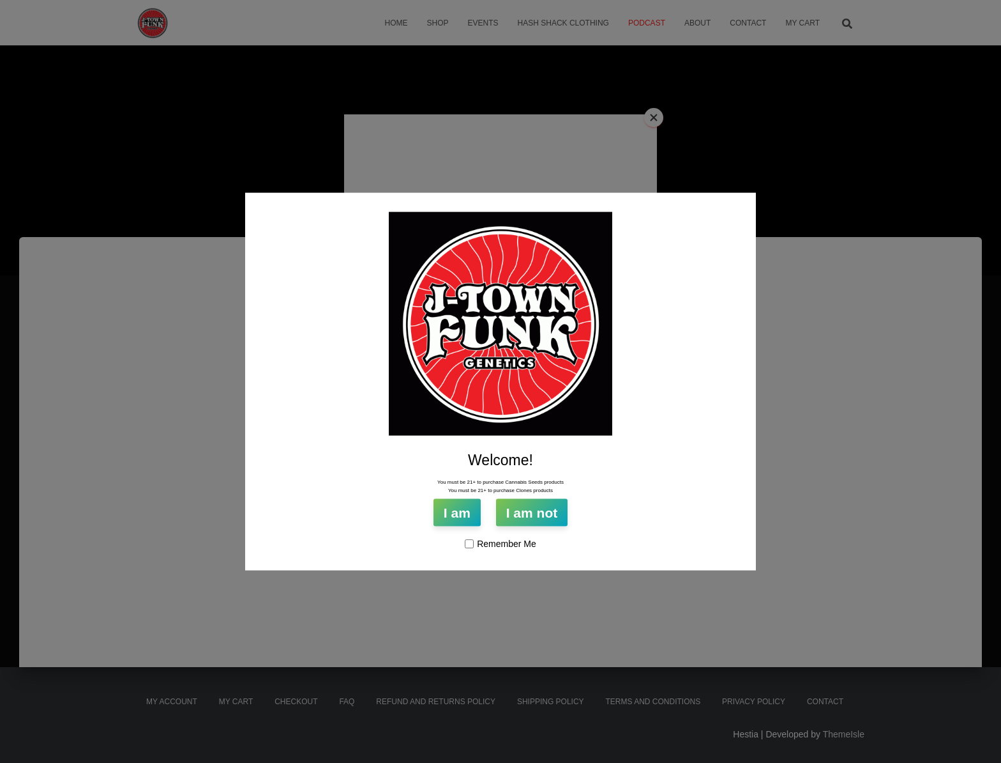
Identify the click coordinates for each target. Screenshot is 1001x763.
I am (457, 512)
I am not (532, 512)
